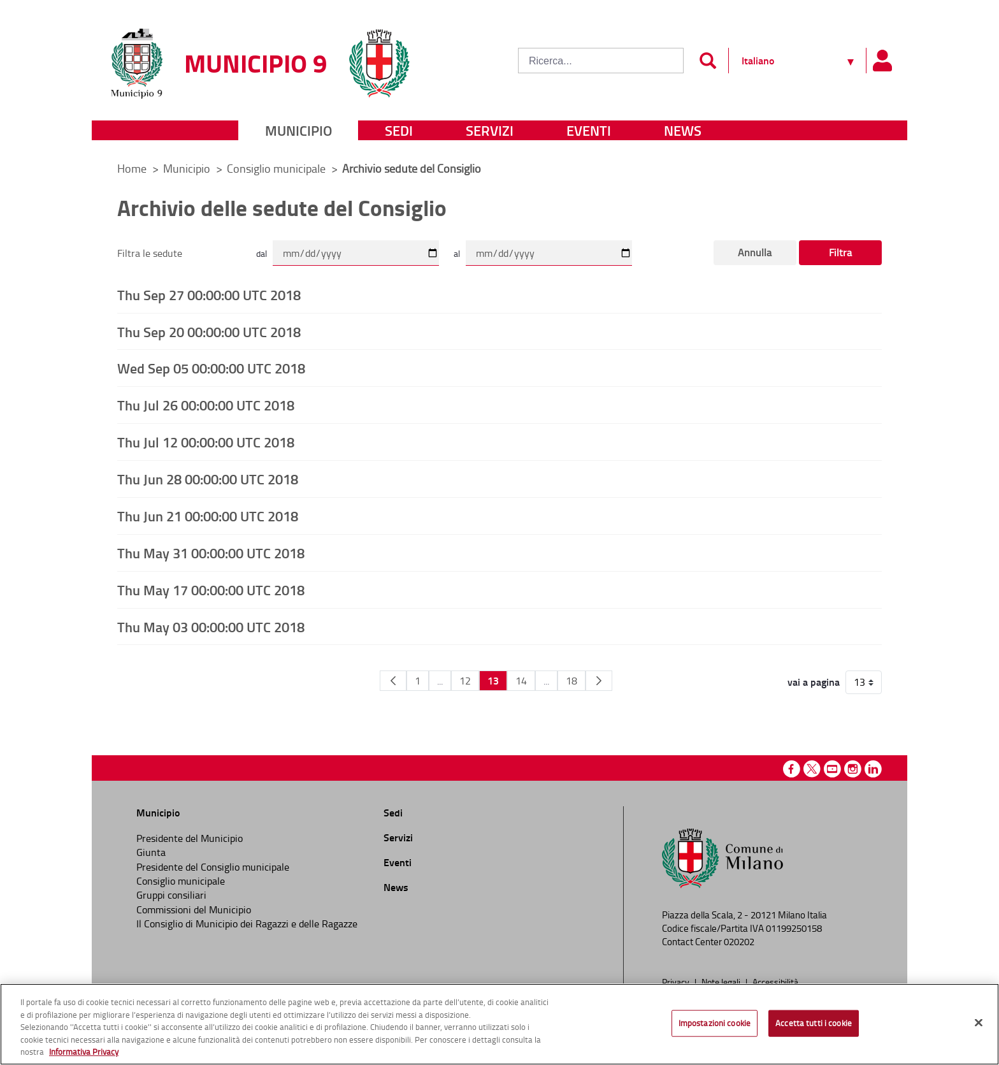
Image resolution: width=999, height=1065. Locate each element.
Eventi (588, 130)
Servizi (490, 130)
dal (261, 253)
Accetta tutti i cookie (813, 1023)
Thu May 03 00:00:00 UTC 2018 (211, 626)
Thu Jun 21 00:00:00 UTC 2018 (207, 515)
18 (571, 681)
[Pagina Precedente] (393, 680)
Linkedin (873, 769)
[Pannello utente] (882, 60)
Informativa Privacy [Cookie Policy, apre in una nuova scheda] (84, 1051)
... (440, 681)
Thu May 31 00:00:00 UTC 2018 (211, 552)
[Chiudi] (979, 1023)
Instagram (852, 769)
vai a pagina (813, 682)
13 (493, 680)
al (457, 253)
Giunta (151, 852)
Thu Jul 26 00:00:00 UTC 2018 (205, 405)
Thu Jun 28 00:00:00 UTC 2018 (207, 478)
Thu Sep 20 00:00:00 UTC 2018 (209, 331)
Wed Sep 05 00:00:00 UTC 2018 (211, 368)
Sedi (399, 130)
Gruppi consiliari (171, 895)
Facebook (791, 769)
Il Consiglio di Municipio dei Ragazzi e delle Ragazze (246, 923)
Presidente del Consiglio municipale (212, 867)
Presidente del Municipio (189, 838)
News (682, 130)
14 (521, 681)
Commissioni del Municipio (193, 909)
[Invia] (707, 60)
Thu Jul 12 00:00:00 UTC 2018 (205, 441)
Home (132, 168)
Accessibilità (775, 981)
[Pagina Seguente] (599, 680)
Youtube (832, 769)
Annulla (755, 252)
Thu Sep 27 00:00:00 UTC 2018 (209, 294)
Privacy (676, 981)
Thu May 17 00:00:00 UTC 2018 (211, 589)
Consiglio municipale (277, 168)
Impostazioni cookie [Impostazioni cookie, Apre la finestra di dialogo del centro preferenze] (715, 1023)
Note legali (721, 981)
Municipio (298, 130)
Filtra (840, 252)
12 (465, 681)
